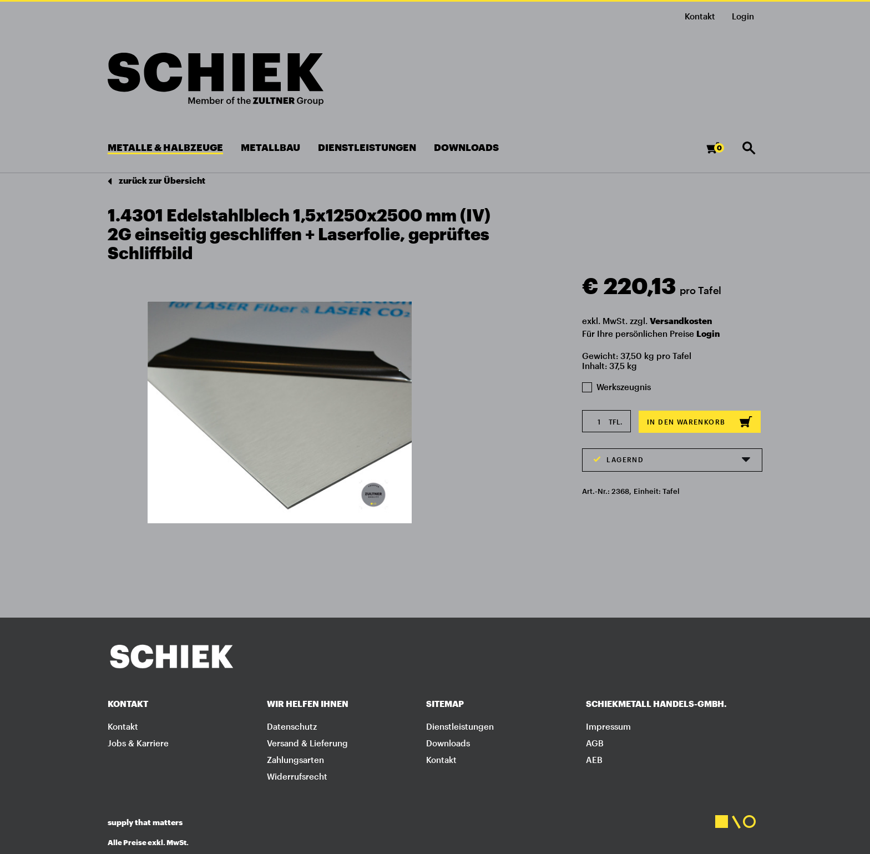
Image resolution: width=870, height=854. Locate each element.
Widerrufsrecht (297, 776)
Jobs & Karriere (138, 743)
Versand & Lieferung (307, 743)
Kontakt (700, 16)
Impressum (608, 726)
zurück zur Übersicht (156, 181)
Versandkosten (681, 321)
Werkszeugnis (616, 387)
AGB (595, 743)
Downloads (448, 743)
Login (708, 333)
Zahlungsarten (295, 760)
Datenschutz (292, 726)
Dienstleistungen (460, 726)
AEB (594, 760)
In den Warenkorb (699, 421)
